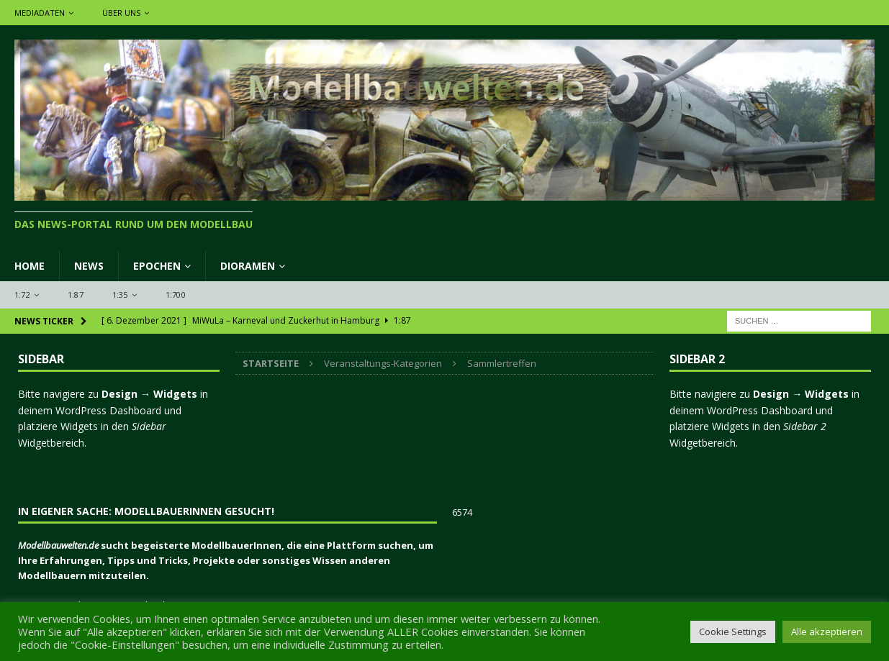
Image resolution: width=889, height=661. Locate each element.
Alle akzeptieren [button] (826, 631)
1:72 (22, 294)
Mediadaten (39, 12)
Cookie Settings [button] (733, 631)
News (89, 266)
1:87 (76, 294)
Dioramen (247, 266)
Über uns (121, 12)
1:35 (120, 294)
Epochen (157, 266)
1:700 (176, 294)
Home (29, 266)
